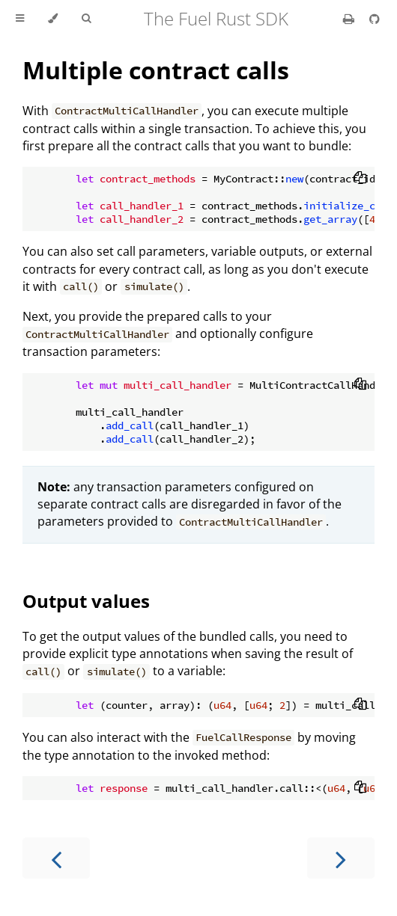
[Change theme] (53, 18)
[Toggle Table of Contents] (20, 18)
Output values (86, 600)
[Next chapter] (341, 858)
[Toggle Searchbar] (86, 18)
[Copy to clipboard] (360, 178)
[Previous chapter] (56, 858)
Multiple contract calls (155, 70)
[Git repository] (374, 18)
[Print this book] (350, 18)
